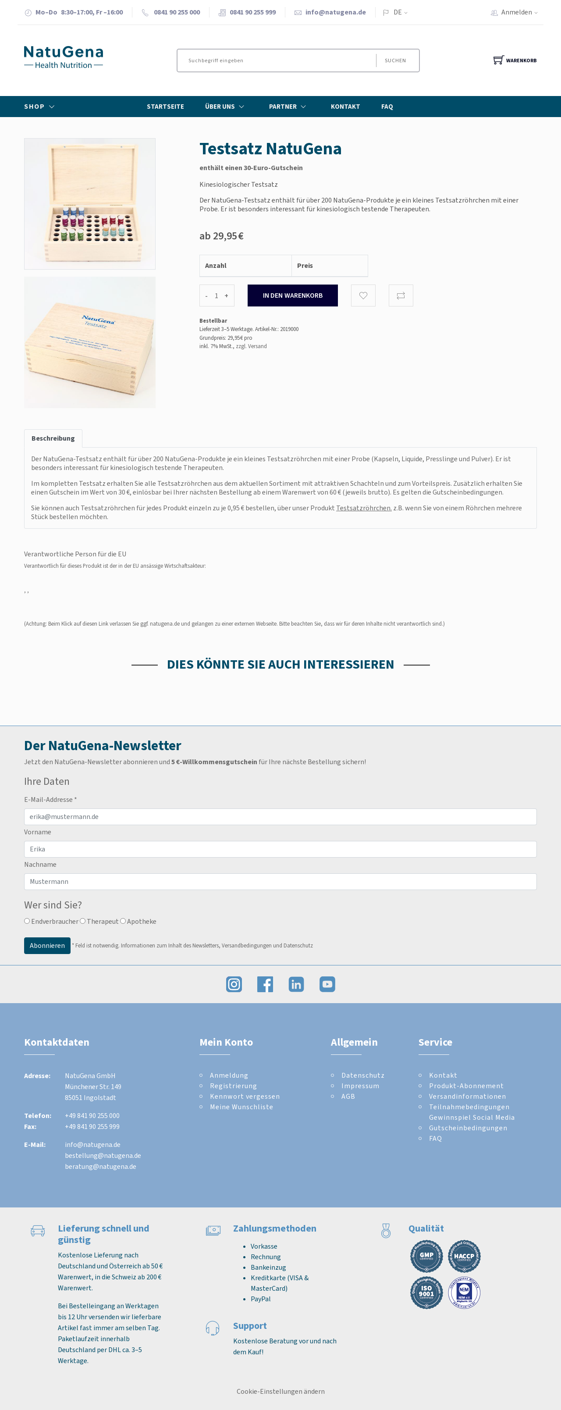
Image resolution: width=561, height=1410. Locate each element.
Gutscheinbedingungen (467, 492)
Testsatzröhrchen (363, 508)
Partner (289, 106)
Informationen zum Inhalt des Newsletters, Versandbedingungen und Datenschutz (217, 945)
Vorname (37, 832)
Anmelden (522, 12)
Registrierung (233, 1085)
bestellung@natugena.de (103, 1155)
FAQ (387, 106)
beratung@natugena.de (100, 1166)
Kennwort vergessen (245, 1096)
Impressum (360, 1085)
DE (397, 12)
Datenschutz (363, 1075)
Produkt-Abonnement (466, 1085)
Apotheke (138, 921)
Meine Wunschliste (241, 1106)
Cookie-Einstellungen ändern (281, 1391)
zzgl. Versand (251, 346)
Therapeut (99, 921)
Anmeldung (229, 1075)
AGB (348, 1096)
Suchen (395, 60)
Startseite (165, 106)
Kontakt (345, 106)
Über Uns (226, 106)
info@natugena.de (335, 12)
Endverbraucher (51, 921)
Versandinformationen (467, 1096)
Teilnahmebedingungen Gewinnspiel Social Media (472, 1112)
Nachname (40, 864)
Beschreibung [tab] (53, 438)
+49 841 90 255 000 (92, 1115)
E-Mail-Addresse (50, 799)
